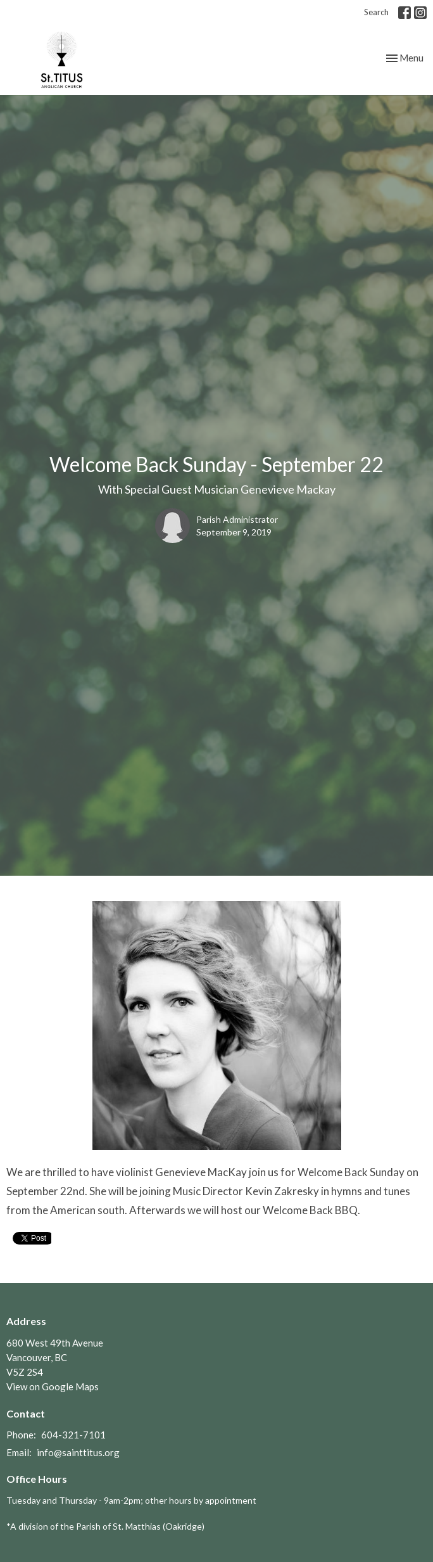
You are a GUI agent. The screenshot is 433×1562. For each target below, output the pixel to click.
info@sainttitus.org (78, 1452)
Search (376, 12)
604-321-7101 (73, 1434)
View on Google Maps (52, 1386)
